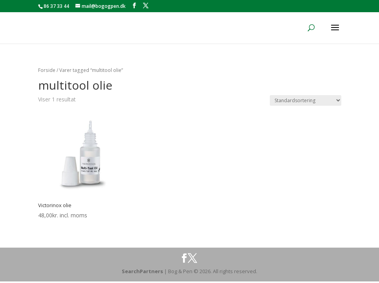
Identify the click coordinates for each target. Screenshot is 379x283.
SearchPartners (143, 271)
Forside (46, 70)
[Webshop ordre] (305, 100)
